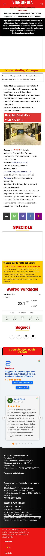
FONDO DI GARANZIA (12, 509)
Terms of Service (23, 520)
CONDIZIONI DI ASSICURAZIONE (17, 512)
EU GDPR (28, 515)
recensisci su (21, 387)
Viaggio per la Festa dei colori (19, 263)
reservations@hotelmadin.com (17, 172)
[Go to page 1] (16, 443)
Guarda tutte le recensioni (22, 382)
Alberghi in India (16, 76)
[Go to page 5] (28, 443)
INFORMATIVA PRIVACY (13, 515)
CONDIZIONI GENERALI (13, 507)
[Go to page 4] (25, 443)
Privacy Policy (9, 520)
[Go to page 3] (22, 443)
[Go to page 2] (19, 443)
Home (4, 76)
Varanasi (8, 178)
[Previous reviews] (4, 418)
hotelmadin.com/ (20, 162)
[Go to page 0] (13, 444)
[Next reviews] (41, 418)
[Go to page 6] (31, 443)
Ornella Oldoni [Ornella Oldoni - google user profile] (19, 399)
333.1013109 (18, 463)
